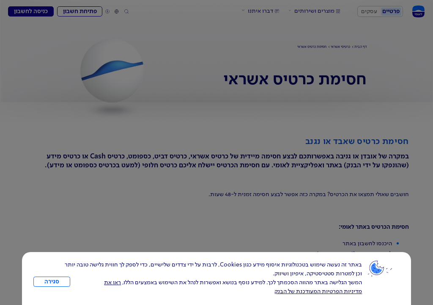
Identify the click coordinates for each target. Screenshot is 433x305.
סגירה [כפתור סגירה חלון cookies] (51, 282)
